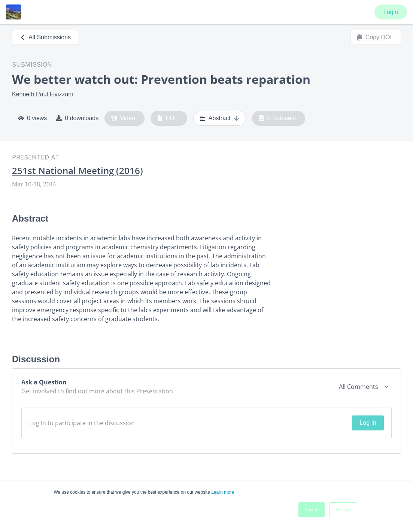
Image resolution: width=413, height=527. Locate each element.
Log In (367, 423)
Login (390, 12)
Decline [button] (342, 509)
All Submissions (45, 37)
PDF (167, 118)
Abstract (220, 118)
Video (123, 118)
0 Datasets (277, 118)
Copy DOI (374, 37)
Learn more (222, 492)
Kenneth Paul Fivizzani (42, 94)
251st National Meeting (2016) (77, 171)
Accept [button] (312, 509)
